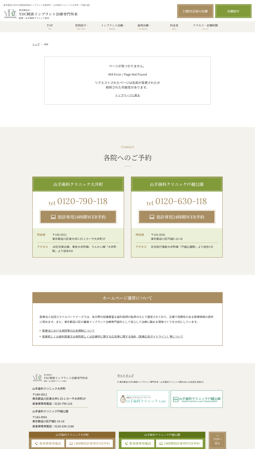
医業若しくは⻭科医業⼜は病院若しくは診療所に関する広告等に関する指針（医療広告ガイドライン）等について (112, 336)
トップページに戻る (127, 95)
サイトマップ (125, 375)
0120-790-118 (78, 201)
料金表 (174, 26)
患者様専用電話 (50, 443)
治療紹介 (233, 11)
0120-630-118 (177, 201)
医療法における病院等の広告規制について (68, 330)
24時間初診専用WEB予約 (92, 443)
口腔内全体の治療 (195, 11)
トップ (36, 44)
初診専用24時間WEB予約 (82, 217)
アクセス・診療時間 (205, 26)
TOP (49, 26)
